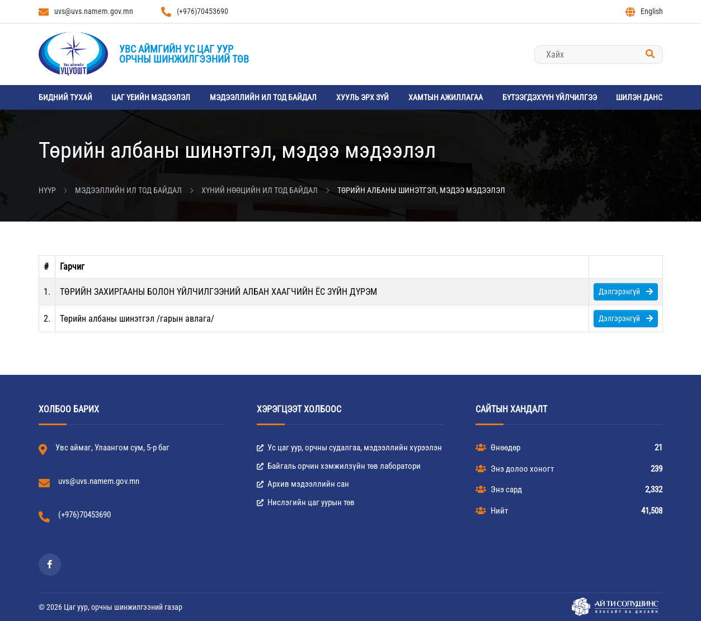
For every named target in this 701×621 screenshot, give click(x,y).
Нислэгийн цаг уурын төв (306, 502)
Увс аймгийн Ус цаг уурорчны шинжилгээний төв (184, 54)
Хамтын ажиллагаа (445, 97)
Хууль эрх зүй (362, 97)
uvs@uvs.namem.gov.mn (86, 12)
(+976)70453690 (194, 12)
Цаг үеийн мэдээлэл (150, 97)
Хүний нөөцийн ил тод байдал (259, 190)
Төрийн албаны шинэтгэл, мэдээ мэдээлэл (421, 190)
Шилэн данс (639, 97)
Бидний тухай (65, 97)
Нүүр (47, 190)
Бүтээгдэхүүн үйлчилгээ (549, 97)
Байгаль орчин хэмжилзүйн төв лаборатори (339, 466)
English (644, 12)
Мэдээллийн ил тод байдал (263, 97)
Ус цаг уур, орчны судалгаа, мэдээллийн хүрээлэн (349, 448)
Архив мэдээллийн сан (303, 484)
